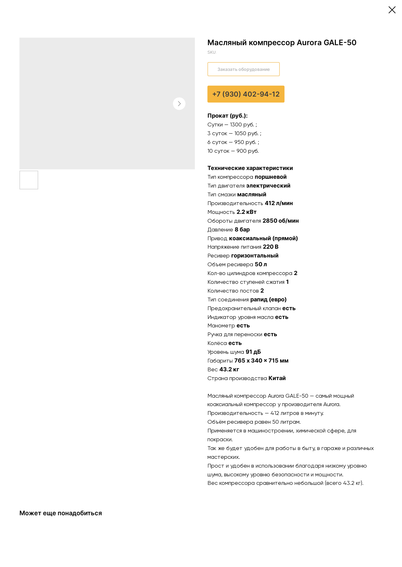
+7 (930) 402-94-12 (246, 94)
